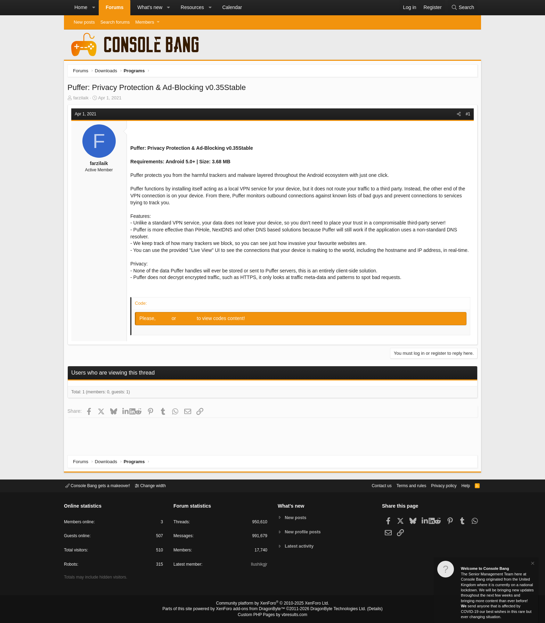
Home (80, 7)
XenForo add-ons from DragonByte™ (252, 609)
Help (461, 485)
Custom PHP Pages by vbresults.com (272, 615)
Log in (166, 327)
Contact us (371, 485)
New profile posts (304, 531)
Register (188, 327)
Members (144, 22)
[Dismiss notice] (532, 564)
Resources (192, 7)
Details (366, 609)
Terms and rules (403, 485)
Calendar (232, 7)
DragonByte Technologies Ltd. (332, 609)
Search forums (115, 22)
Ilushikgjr (258, 565)
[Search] (463, 7)
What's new (149, 7)
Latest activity (300, 546)
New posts (84, 22)
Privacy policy (438, 485)
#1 (466, 115)
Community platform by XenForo (272, 604)
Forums (114, 7)
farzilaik (82, 99)
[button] (93, 7)
